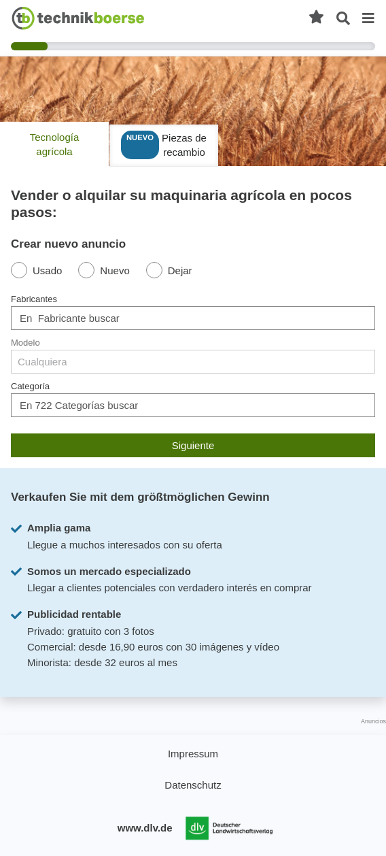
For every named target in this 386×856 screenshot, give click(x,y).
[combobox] (193, 318)
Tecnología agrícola (55, 144)
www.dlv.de (145, 828)
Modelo (25, 343)
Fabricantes (34, 299)
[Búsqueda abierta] (343, 19)
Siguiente (193, 445)
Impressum (193, 753)
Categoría (30, 386)
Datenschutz (192, 785)
